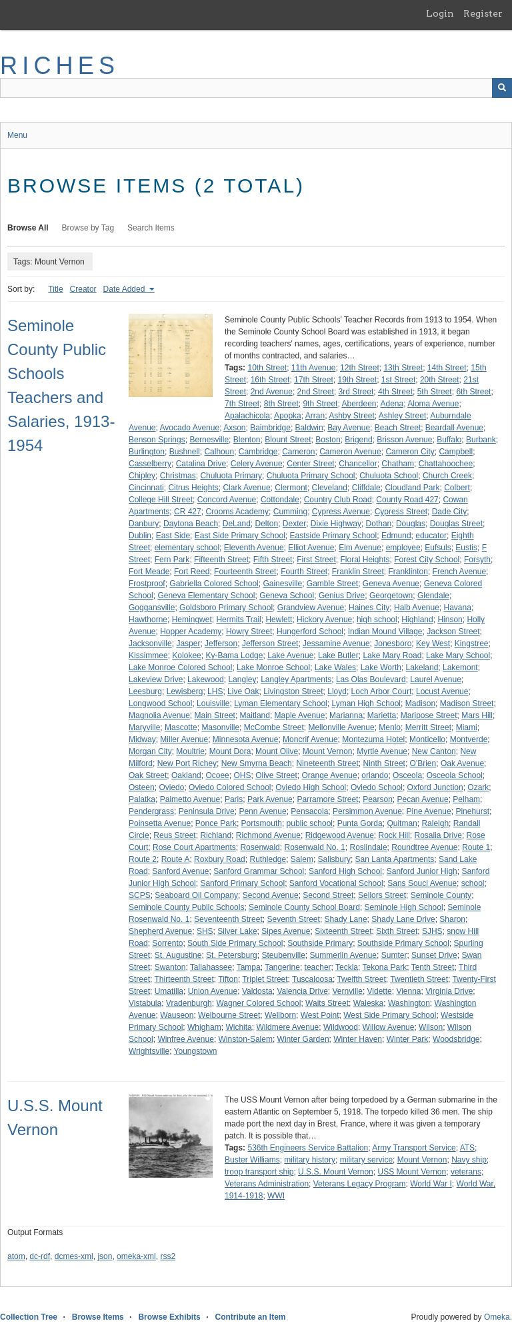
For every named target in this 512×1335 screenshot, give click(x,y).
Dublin (140, 535)
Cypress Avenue (341, 511)
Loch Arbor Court (381, 691)
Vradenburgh (189, 1003)
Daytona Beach (190, 523)
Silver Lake (237, 931)
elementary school (187, 547)
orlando (374, 775)
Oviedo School (377, 787)
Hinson (449, 619)
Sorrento (167, 943)
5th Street (434, 391)
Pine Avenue (429, 811)
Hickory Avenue (324, 619)
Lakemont (460, 667)
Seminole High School (404, 907)
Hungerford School (310, 631)
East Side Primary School (240, 535)
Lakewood (205, 679)
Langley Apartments (296, 679)
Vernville (348, 991)
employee (403, 547)
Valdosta (257, 991)
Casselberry (150, 463)
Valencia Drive (302, 991)
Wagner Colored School (258, 1003)
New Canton (434, 751)
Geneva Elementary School (206, 595)
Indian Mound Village (385, 631)
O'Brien (423, 763)
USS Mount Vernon (411, 1171)
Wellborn (280, 1015)
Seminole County (441, 895)
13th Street (403, 367)
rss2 (167, 1256)
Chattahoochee (446, 463)
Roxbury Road (219, 859)
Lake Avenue (290, 655)
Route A (175, 859)
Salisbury (334, 859)
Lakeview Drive (156, 679)
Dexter (294, 523)
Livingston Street (293, 691)
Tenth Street (433, 967)
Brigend (358, 439)
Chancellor (358, 463)
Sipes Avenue (285, 931)
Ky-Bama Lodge (234, 655)
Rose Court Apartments (194, 847)
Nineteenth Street (327, 763)
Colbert (457, 487)
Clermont (291, 487)
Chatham (397, 463)
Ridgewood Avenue (339, 835)
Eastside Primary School (333, 535)
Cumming (290, 511)
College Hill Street (161, 499)
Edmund (396, 535)
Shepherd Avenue (160, 931)
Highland (417, 619)
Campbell (456, 451)
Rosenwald (259, 847)
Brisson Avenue (404, 439)
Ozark (478, 787)
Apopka (287, 415)
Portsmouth (261, 823)
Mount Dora (230, 751)
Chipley (142, 475)
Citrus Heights (193, 487)
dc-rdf (39, 1256)
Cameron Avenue (350, 451)
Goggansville (152, 607)
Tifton (228, 979)
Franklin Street (358, 571)
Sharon (452, 919)
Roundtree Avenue (424, 847)
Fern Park (172, 559)
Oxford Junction (435, 787)
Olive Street (276, 775)
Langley (242, 679)
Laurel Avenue (435, 679)
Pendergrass (151, 811)
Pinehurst (472, 811)
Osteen (142, 787)
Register (483, 13)
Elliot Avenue (311, 547)
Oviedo (171, 787)
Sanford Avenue (180, 871)
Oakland (186, 775)
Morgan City (150, 751)
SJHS (432, 931)
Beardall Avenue (454, 427)
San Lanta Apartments (395, 859)
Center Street (310, 463)
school (473, 883)
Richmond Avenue (268, 835)
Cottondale (280, 499)
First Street (316, 559)
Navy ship (469, 1159)
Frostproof (147, 583)
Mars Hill (477, 715)
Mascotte (181, 727)
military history (309, 1159)
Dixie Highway (336, 523)
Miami (466, 727)
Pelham (466, 799)
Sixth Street (396, 931)
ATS (467, 1147)
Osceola (407, 775)
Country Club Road (338, 499)
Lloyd (337, 691)
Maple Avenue (300, 715)
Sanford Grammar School (258, 871)
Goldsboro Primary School (226, 607)
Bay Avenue (348, 427)
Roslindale (368, 847)
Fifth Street (273, 559)
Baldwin (309, 427)
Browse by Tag (88, 227)
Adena (392, 403)
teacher (318, 967)
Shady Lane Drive (403, 919)
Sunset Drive (434, 955)
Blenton (247, 439)
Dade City (449, 511)
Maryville (144, 727)
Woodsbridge (456, 1039)
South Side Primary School (235, 943)
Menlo (390, 727)
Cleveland (329, 487)
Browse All (28, 227)
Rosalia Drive (438, 835)
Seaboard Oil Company (196, 895)
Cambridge (258, 451)
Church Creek (447, 475)
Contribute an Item (250, 1317)
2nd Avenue (272, 391)
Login (440, 13)
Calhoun (219, 451)
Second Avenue (271, 895)
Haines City (369, 607)
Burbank (481, 439)
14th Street (447, 367)
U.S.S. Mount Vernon (335, 1171)
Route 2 (143, 859)
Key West (433, 643)
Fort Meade (149, 571)
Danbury (144, 523)
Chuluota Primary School (311, 475)
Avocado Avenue (190, 427)
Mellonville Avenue (341, 727)
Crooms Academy (237, 511)
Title (55, 289)
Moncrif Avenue (310, 739)
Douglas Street (456, 523)
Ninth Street (384, 763)
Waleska (368, 1003)
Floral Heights (364, 559)
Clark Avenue (246, 487)
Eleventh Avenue (254, 547)
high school (377, 619)
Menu (17, 135)
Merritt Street (428, 727)
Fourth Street (304, 571)
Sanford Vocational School (336, 883)
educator (431, 535)
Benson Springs (157, 439)
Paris (234, 799)
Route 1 (476, 847)
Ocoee (217, 775)
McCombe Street (274, 727)
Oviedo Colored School (230, 787)
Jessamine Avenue (336, 643)
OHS (242, 775)
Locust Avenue (442, 691)
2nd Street (315, 391)
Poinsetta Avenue (160, 823)
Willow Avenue (389, 1027)
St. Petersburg (231, 955)
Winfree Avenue (185, 1039)
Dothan (379, 523)
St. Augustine (178, 955)
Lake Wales (335, 667)
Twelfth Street (361, 979)
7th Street (242, 403)
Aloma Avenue (433, 403)
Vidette (379, 991)
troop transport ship (259, 1171)
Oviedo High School (310, 787)
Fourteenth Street (245, 571)
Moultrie (190, 751)
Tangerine (282, 967)
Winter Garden (303, 1039)
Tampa (249, 967)
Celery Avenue (257, 463)
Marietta (381, 715)
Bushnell (184, 451)
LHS (215, 691)
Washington (409, 1003)
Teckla (346, 967)
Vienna (408, 991)
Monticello (427, 739)
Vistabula (145, 1003)
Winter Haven (357, 1039)
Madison (420, 703)
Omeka (497, 1317)
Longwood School (160, 703)
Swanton (170, 967)
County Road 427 (407, 499)
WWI (276, 1195)
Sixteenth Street (343, 931)
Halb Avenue (416, 607)
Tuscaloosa (312, 979)
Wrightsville (149, 1051)
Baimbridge (270, 427)
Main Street (215, 715)
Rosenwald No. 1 (314, 847)
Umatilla (169, 991)
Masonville (220, 727)
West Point (320, 1015)
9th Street (320, 403)
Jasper (188, 643)
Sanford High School (345, 871)
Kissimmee (148, 655)
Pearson (378, 799)
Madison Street (467, 703)
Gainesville (282, 583)
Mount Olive (276, 751)
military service (366, 1159)
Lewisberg (185, 691)
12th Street (359, 367)
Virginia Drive (449, 991)
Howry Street (249, 631)
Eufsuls (438, 547)
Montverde (469, 739)
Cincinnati (146, 487)
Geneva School (286, 595)
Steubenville (283, 955)
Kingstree (472, 643)
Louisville (213, 703)
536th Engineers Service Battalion (307, 1147)
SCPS (140, 895)
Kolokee (186, 655)
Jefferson (221, 643)
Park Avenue (270, 799)
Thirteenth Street (183, 979)
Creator (83, 289)
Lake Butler (338, 655)
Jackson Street (453, 631)
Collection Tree (28, 1317)
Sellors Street (382, 895)
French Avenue (460, 571)
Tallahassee (211, 967)
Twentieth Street (419, 979)
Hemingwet (192, 619)
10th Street (267, 367)
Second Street (328, 895)
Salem (302, 859)
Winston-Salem (246, 1039)
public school (310, 823)
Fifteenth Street (221, 559)
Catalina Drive (201, 463)
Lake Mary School (458, 655)
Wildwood (340, 1027)
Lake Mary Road (392, 655)
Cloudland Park (412, 487)
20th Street (439, 379)
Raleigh (435, 823)
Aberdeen (358, 403)
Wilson (431, 1027)
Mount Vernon (328, 751)
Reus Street (174, 835)
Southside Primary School (403, 943)
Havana (457, 607)
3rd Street (356, 391)
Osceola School (455, 775)
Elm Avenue (360, 547)
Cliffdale (366, 487)
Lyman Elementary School (280, 703)
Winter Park (408, 1039)
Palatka (142, 799)
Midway (142, 739)
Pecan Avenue (423, 799)
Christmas (178, 475)
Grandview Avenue (311, 607)
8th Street (281, 403)
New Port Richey (187, 763)
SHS (205, 931)
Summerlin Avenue (343, 955)
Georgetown (391, 595)
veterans (466, 1171)
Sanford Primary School (242, 883)
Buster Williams (252, 1159)
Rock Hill (394, 835)
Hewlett (278, 619)
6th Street (473, 391)
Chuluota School (388, 475)
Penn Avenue (262, 811)
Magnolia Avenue (159, 715)
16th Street (270, 379)
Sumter (394, 955)
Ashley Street (402, 415)
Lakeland (422, 667)
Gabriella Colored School (213, 583)
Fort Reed (191, 571)
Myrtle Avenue (382, 751)
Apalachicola (247, 415)
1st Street (398, 379)
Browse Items (98, 1317)
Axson (234, 427)
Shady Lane (346, 919)
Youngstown (195, 1051)
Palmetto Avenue (190, 799)
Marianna (346, 715)
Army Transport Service (413, 1147)
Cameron (298, 451)
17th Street (313, 379)
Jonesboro (392, 643)
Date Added (125, 289)
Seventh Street (293, 919)
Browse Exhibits (169, 1317)
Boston (327, 439)
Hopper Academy (190, 631)
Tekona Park (385, 967)
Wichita (238, 1027)
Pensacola (309, 811)
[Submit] (502, 88)
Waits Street (327, 1003)
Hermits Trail (238, 619)
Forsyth (477, 559)
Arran (315, 415)
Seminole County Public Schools (186, 907)
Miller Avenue (184, 739)
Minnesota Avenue (246, 739)
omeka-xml (136, 1256)
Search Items (151, 227)
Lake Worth (381, 667)
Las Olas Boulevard (371, 679)
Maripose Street (429, 715)
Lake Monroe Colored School (180, 667)
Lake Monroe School (273, 667)
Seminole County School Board (304, 907)
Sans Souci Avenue (422, 883)
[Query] (256, 88)
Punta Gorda (360, 823)
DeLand (237, 523)
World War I (431, 1183)
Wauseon (176, 1015)
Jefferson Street (270, 643)
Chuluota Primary (231, 475)
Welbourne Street (229, 1015)
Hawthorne (148, 619)
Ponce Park (216, 823)
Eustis (466, 547)
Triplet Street (264, 979)
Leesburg (145, 691)
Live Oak (243, 691)
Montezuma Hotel (373, 739)
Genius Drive (342, 595)
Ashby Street (352, 415)
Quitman (402, 823)
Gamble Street (332, 583)
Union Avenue (213, 991)
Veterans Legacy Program (359, 1183)
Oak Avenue (462, 763)
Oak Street (148, 775)
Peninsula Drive (207, 811)
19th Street (357, 379)
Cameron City (409, 451)
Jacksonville (150, 643)
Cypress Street (401, 511)
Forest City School (426, 559)
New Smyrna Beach (256, 763)
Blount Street (288, 439)
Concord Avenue (227, 499)
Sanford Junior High (422, 871)
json (104, 1256)
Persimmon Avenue (367, 811)
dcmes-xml (74, 1256)
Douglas (410, 523)
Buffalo (449, 439)
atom (16, 1256)
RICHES (59, 65)
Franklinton (408, 571)
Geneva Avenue (391, 583)
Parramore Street (327, 799)
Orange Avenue (329, 775)
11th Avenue (313, 367)
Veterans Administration (267, 1183)
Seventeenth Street (228, 919)
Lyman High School (366, 703)
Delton (266, 523)
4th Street (395, 391)
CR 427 (187, 511)
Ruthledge (267, 859)
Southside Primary (320, 943)
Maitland (255, 715)
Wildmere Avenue (287, 1027)
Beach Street (398, 427)
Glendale (433, 595)
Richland (215, 835)
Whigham (204, 1027)
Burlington (147, 451)
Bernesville (209, 439)
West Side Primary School (389, 1015)
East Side (173, 535)
